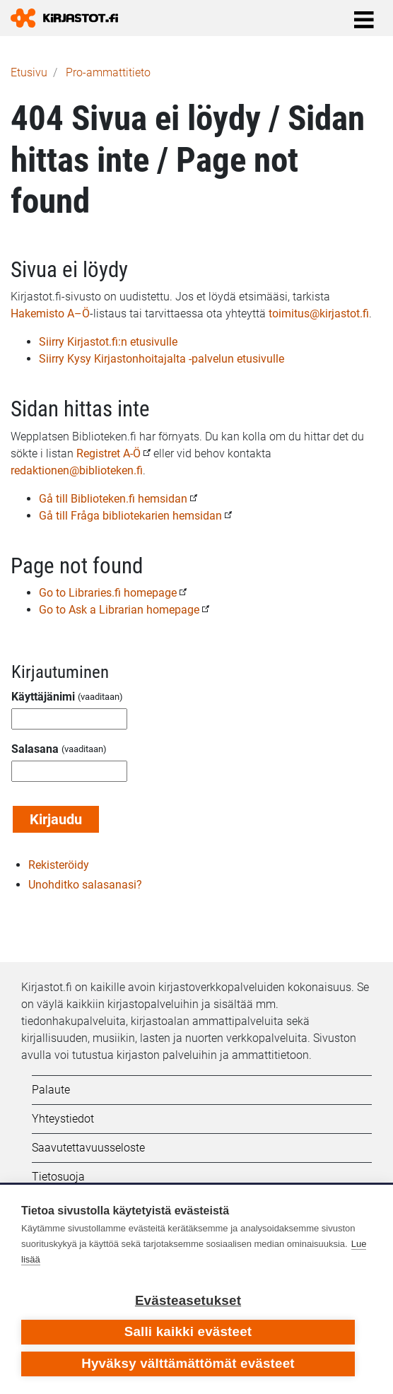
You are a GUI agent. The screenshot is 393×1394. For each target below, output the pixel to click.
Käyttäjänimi (43, 696)
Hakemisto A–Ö (50, 313)
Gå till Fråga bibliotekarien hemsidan (130, 515)
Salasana (35, 749)
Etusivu (29, 72)
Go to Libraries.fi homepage (108, 592)
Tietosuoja (58, 1176)
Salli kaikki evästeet (188, 1331)
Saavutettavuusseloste (88, 1147)
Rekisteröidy (58, 865)
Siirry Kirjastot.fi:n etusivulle (108, 341)
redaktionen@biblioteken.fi (77, 470)
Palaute (51, 1089)
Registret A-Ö (108, 453)
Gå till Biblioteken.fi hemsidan (113, 498)
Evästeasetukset (188, 1300)
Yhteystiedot (63, 1118)
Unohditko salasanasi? (85, 884)
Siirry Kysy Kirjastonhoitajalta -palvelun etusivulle (161, 358)
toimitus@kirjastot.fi (319, 313)
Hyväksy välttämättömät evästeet (188, 1363)
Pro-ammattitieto (108, 72)
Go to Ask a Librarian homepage (119, 609)
